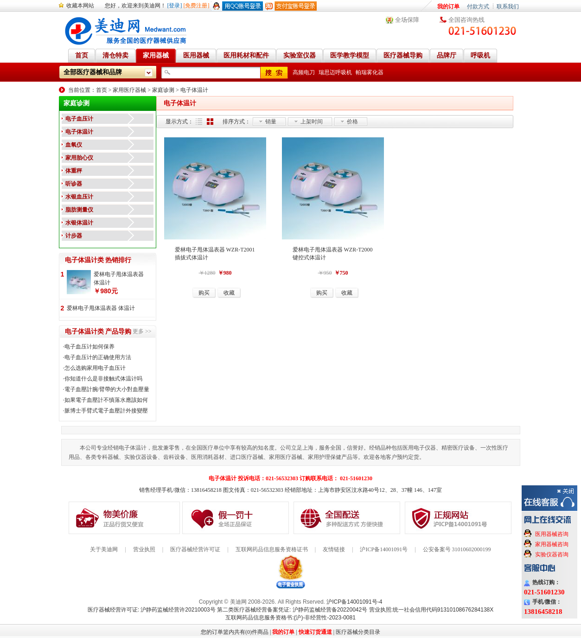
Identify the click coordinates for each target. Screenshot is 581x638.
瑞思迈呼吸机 (335, 72)
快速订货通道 (315, 632)
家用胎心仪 (79, 158)
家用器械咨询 (551, 544)
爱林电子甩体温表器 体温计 (119, 278)
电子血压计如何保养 (89, 346)
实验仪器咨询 (551, 554)
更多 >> (142, 331)
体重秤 (73, 171)
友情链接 (334, 549)
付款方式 (478, 6)
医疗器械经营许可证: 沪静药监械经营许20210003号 (152, 609)
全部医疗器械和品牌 (93, 72)
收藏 (229, 293)
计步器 (73, 235)
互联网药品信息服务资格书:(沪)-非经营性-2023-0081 (290, 617)
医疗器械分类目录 (358, 632)
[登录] (174, 5)
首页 (101, 90)
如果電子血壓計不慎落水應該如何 (106, 400)
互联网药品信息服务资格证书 (272, 549)
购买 (204, 293)
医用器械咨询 (551, 534)
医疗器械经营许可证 (195, 549)
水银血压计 (79, 196)
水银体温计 (79, 222)
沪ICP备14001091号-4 (354, 602)
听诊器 (73, 183)
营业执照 (144, 549)
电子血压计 (79, 119)
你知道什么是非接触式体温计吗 (103, 378)
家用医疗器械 (129, 90)
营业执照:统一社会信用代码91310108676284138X (431, 609)
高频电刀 (304, 72)
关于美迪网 (104, 549)
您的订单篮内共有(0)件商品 (234, 632)
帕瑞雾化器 (369, 72)
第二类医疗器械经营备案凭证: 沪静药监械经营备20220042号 (292, 609)
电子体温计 (194, 90)
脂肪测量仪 (79, 209)
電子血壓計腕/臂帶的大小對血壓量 (106, 389)
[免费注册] (197, 5)
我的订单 (448, 6)
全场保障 (407, 19)
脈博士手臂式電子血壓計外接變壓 (106, 410)
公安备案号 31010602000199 (457, 549)
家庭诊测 (163, 90)
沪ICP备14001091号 (384, 549)
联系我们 (508, 6)
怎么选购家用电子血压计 (95, 368)
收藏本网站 (80, 5)
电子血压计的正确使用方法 (97, 357)
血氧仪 (73, 145)
